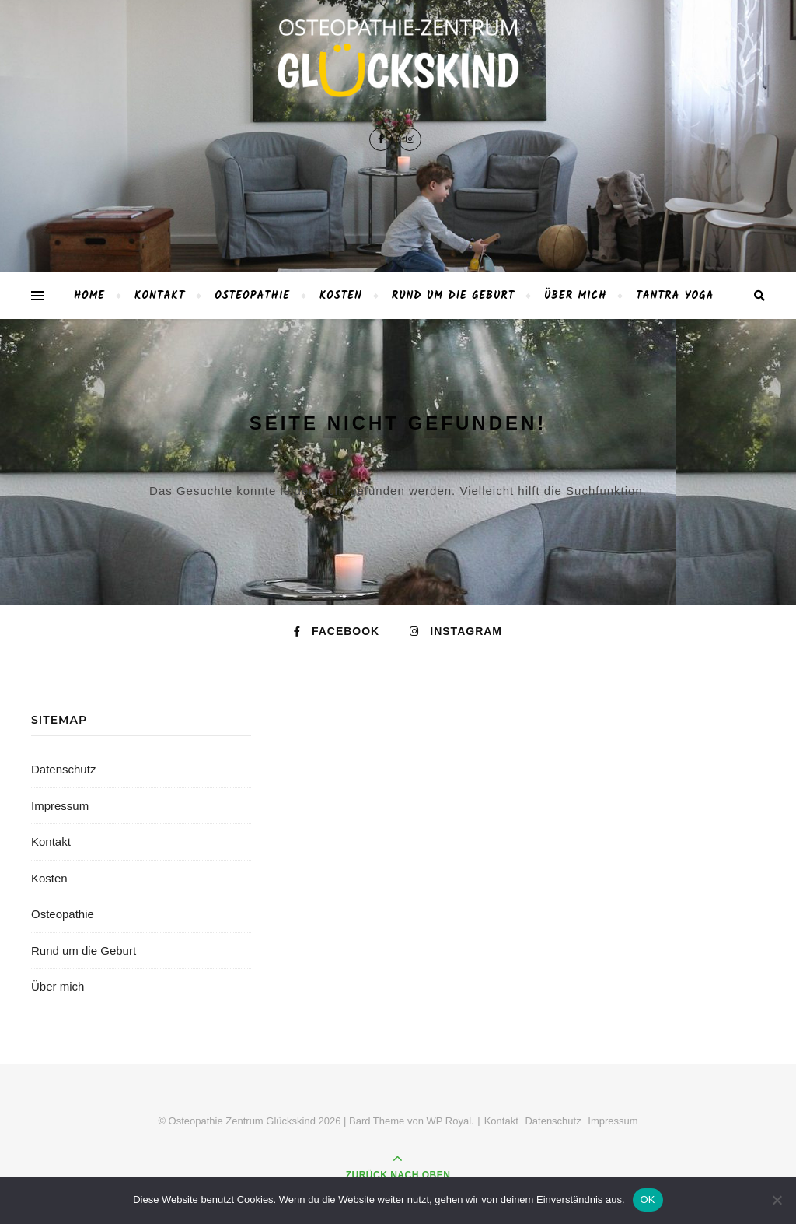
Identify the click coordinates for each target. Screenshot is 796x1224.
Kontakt (159, 295)
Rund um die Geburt (453, 295)
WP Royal (449, 1121)
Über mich (575, 295)
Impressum (60, 805)
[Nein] (776, 1200)
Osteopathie (252, 295)
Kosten (340, 295)
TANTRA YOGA (675, 295)
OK (648, 1199)
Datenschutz (63, 769)
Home (89, 295)
